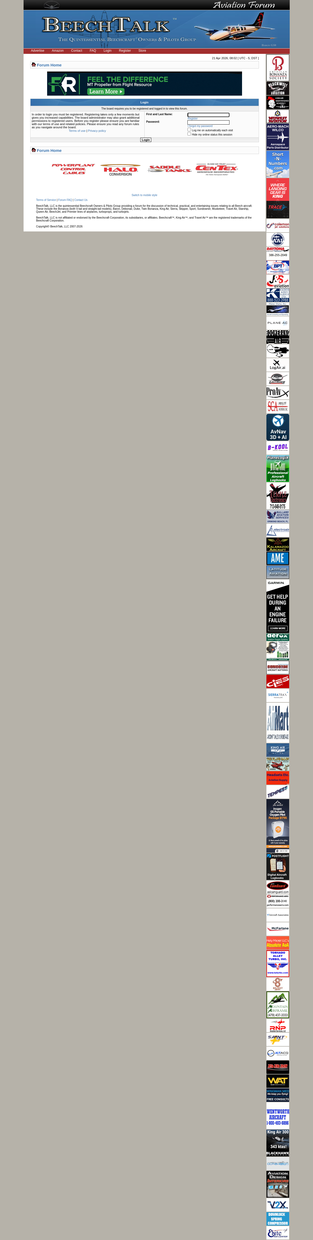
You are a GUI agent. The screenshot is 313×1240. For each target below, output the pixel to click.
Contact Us (80, 199)
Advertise (37, 51)
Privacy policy (97, 130)
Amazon (58, 51)
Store (142, 51)
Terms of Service (46, 199)
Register (125, 51)
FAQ (93, 51)
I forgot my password (200, 126)
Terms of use (77, 130)
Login (107, 51)
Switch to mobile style (144, 195)
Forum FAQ (65, 199)
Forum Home (49, 65)
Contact (76, 51)
